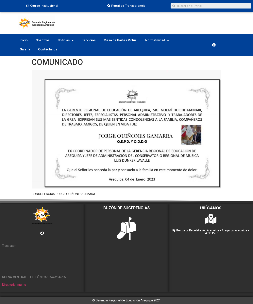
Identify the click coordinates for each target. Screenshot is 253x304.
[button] (42, 6)
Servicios (89, 40)
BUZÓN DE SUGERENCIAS (126, 208)
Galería (25, 49)
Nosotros (43, 40)
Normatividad (157, 40)
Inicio (24, 40)
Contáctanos (47, 49)
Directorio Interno (14, 285)
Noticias (66, 40)
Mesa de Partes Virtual (120, 40)
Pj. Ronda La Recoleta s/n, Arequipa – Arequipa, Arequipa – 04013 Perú (210, 232)
